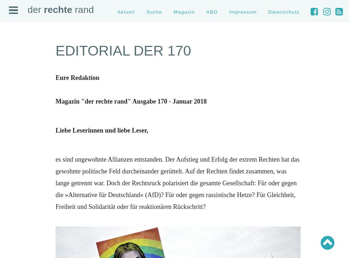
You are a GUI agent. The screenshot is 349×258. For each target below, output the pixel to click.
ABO (212, 12)
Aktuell (126, 12)
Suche (154, 12)
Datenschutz (284, 12)
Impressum (243, 12)
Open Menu (13, 10)
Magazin (184, 12)
